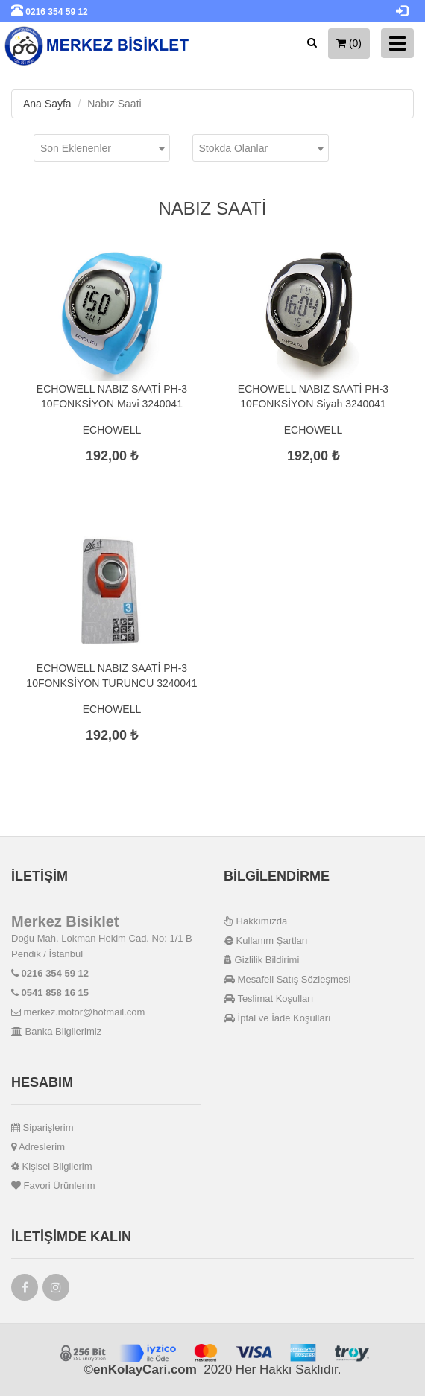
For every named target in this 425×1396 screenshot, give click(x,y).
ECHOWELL (112, 430)
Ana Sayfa (47, 104)
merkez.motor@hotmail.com (78, 1012)
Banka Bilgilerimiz (56, 1031)
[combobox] (102, 148)
